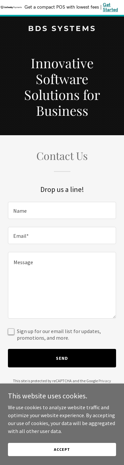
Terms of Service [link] (65, 386)
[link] (62, 29)
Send (62, 358)
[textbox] (62, 210)
